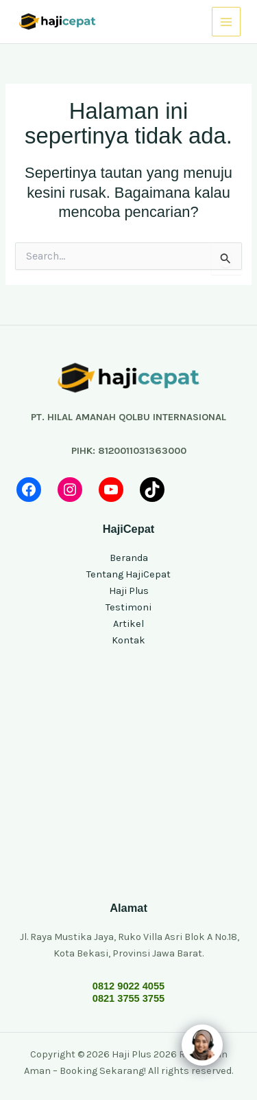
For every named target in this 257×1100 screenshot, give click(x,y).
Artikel (128, 624)
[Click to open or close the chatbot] (202, 1045)
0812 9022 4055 (128, 986)
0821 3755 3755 (128, 998)
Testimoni (128, 607)
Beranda (129, 558)
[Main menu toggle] (226, 21)
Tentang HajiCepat (128, 574)
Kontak (128, 640)
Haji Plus (129, 591)
